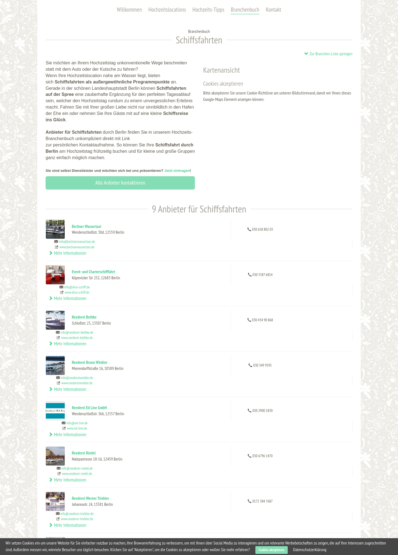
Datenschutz (288, 519)
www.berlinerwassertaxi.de (271, 231)
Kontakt (273, 9)
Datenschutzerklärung (309, 549)
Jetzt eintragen (177, 171)
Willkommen (129, 9)
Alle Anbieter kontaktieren (120, 182)
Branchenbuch (245, 9)
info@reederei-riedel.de (271, 366)
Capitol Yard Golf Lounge (147, 504)
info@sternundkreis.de (271, 449)
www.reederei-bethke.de (271, 287)
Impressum (287, 525)
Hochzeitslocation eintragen (300, 500)
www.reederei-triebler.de (272, 399)
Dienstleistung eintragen (298, 506)
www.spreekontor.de (272, 427)
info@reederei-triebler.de (271, 393)
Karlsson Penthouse (143, 511)
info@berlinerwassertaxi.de (272, 226)
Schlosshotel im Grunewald (140, 528)
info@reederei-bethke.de (271, 282)
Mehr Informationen (327, 229)
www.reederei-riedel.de (271, 371)
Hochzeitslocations (167, 9)
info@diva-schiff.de (272, 254)
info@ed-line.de (271, 338)
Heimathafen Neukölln (145, 519)
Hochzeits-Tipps (208, 9)
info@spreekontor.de (272, 421)
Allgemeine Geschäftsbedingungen (305, 512)
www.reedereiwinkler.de (271, 315)
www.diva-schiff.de (272, 259)
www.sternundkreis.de (271, 455)
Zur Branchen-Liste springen (328, 53)
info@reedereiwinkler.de (272, 310)
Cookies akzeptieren (271, 550)
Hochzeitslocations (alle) (69, 500)
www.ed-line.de (271, 343)
